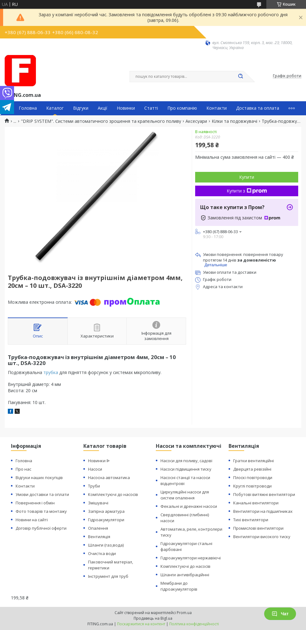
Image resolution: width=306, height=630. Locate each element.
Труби (94, 486)
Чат (280, 614)
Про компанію (182, 108)
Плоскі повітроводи (252, 477)
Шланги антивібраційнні (184, 575)
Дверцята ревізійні (252, 469)
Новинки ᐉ (99, 460)
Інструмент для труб (108, 576)
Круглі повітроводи (252, 486)
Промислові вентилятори (258, 528)
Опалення (98, 528)
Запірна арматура (106, 511)
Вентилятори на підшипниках (263, 511)
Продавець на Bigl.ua (153, 618)
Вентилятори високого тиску (261, 536)
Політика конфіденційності (194, 624)
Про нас (23, 469)
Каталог (55, 108)
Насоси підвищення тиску (185, 469)
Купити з (247, 191)
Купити (246, 177)
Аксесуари (196, 121)
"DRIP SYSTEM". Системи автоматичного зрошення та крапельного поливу (101, 121)
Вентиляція (99, 536)
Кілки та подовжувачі (234, 121)
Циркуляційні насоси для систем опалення (184, 495)
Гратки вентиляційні (253, 460)
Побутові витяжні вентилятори (264, 494)
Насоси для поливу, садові (186, 460)
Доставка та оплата (257, 108)
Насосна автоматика (109, 477)
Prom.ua (184, 612)
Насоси (95, 469)
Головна (28, 108)
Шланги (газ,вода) (106, 545)
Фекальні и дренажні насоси (188, 506)
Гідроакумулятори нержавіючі (190, 558)
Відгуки (80, 108)
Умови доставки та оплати (42, 494)
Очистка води (102, 553)
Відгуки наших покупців (39, 477)
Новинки (126, 108)
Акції (102, 108)
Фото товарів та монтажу (41, 511)
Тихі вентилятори (250, 519)
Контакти (216, 108)
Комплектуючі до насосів (113, 494)
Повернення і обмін (35, 503)
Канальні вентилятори (256, 503)
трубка (50, 372)
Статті (151, 108)
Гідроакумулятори (106, 519)
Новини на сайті (32, 519)
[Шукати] (240, 76)
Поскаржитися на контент (141, 624)
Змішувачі (98, 503)
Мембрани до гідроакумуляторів (178, 586)
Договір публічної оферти (41, 528)
